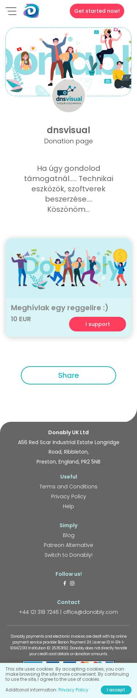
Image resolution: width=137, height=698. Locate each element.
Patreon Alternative (68, 545)
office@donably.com (90, 612)
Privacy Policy (68, 496)
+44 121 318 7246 (39, 612)
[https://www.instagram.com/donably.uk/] (72, 584)
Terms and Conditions (68, 486)
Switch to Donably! (68, 555)
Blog (69, 535)
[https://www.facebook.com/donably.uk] (65, 584)
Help (68, 506)
